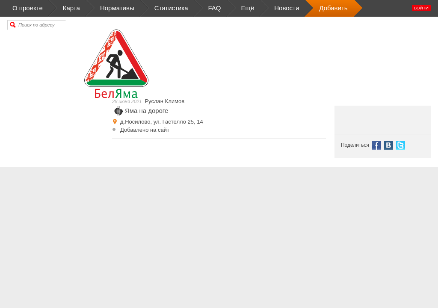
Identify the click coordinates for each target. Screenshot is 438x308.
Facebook (376, 145)
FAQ (214, 8)
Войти (421, 8)
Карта (71, 8)
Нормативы (117, 8)
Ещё (247, 8)
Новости (286, 8)
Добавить (333, 8)
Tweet (400, 145)
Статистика (171, 8)
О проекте (35, 8)
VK (388, 145)
